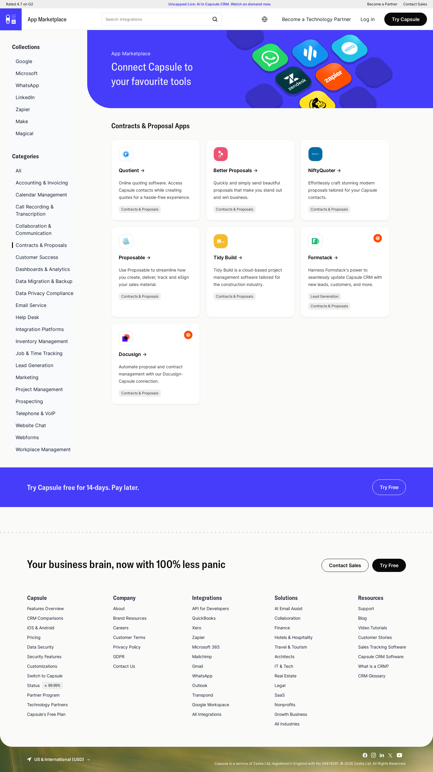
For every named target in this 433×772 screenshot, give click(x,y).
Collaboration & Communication (33, 229)
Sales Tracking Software (382, 646)
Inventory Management (42, 341)
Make (22, 121)
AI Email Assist (288, 608)
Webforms (27, 437)
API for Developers (210, 608)
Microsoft (27, 73)
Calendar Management (41, 195)
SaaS (280, 695)
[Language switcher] (264, 19)
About (119, 608)
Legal (280, 685)
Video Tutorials (372, 627)
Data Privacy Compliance (44, 293)
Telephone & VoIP (35, 413)
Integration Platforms (40, 329)
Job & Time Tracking (39, 353)
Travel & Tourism (291, 646)
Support (366, 608)
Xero (196, 627)
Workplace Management (43, 449)
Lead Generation (34, 365)
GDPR (118, 656)
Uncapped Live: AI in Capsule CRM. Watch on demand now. (219, 4)
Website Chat (31, 425)
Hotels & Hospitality (294, 637)
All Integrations (206, 714)
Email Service (31, 305)
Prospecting (29, 401)
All (18, 171)
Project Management (39, 389)
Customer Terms (129, 637)
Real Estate (285, 675)
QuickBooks (204, 618)
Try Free (389, 487)
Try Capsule (405, 19)
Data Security (40, 646)
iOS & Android (40, 627)
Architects (284, 656)
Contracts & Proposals (41, 245)
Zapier (23, 109)
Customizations (42, 666)
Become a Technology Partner (316, 19)
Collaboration (287, 618)
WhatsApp (27, 85)
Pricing (34, 637)
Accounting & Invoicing (42, 183)
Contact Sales (415, 4)
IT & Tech (284, 666)
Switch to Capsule (45, 675)
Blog (362, 618)
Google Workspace (210, 704)
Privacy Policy (127, 646)
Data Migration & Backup (44, 281)
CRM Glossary (371, 675)
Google (24, 61)
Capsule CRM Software (381, 656)
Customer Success (37, 257)
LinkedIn (25, 97)
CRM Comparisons (45, 618)
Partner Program (43, 695)
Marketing (27, 377)
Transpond (202, 695)
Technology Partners (47, 704)
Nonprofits (285, 704)
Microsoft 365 (206, 646)
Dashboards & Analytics (43, 269)
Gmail (197, 666)
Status (45, 685)
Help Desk (27, 317)
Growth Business (291, 714)
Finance (282, 627)
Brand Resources (129, 618)
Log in (368, 19)
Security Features (44, 656)
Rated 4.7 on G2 (19, 4)
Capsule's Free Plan (46, 714)
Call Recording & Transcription (35, 210)
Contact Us (124, 666)
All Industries (287, 723)
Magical (24, 133)
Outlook (199, 685)
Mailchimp (202, 656)
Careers (120, 627)
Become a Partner (382, 4)
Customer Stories (375, 637)
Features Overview (45, 608)
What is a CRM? (373, 666)
